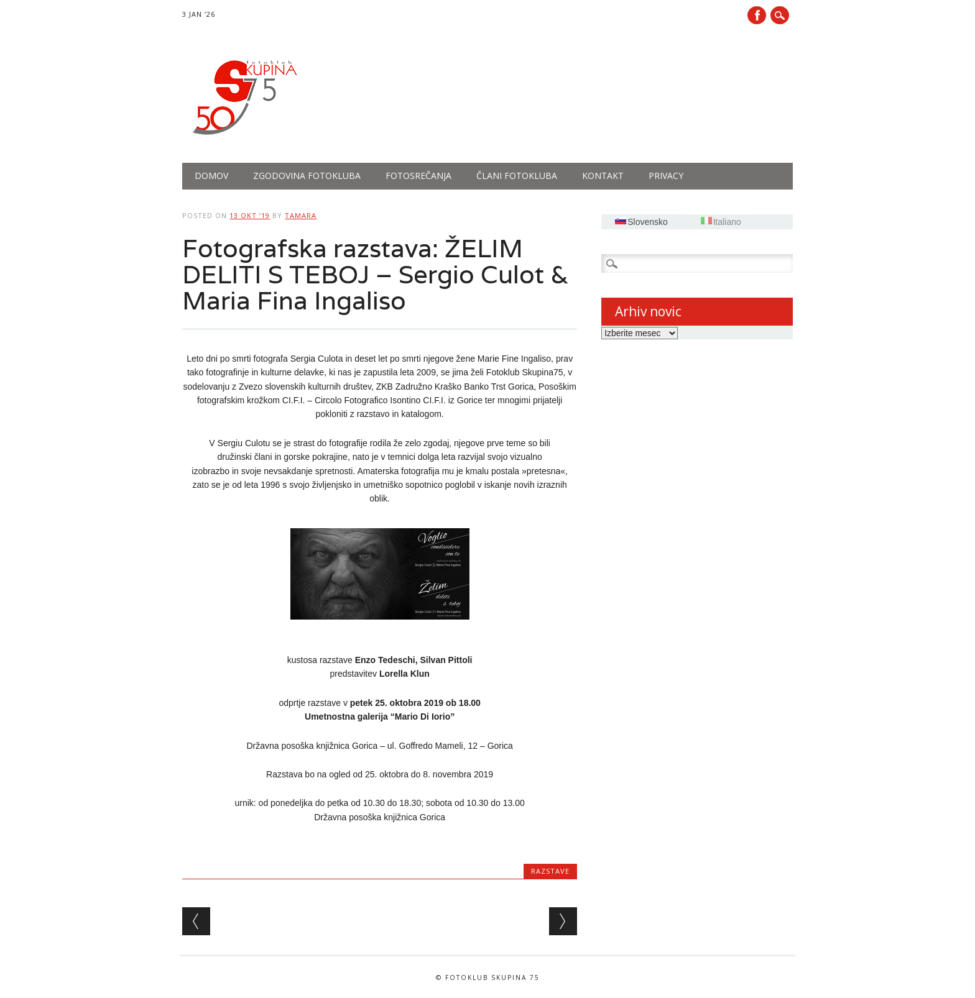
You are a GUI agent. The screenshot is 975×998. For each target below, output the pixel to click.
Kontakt (603, 175)
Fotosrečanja (418, 175)
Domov (211, 175)
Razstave (550, 871)
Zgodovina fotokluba (307, 175)
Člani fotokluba (516, 175)
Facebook (756, 15)
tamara (301, 215)
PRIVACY (666, 175)
